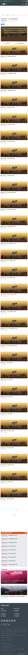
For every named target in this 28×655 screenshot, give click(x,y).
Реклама (21, 6)
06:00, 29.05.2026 (5, 597)
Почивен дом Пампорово (6, 637)
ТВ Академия (3, 633)
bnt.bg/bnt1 (3, 613)
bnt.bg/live (16, 610)
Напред (24, 631)
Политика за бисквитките (6, 647)
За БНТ (2, 629)
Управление (8, 631)
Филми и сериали (23, 629)
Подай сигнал (19, 631)
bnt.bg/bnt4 (16, 615)
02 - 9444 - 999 (5, 625)
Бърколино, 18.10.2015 (12, 20)
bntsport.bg (16, 608)
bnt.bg (2, 608)
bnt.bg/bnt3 (16, 613)
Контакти (13, 631)
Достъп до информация (11, 633)
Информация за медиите (6, 635)
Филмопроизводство (9, 629)
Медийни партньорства (20, 635)
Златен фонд (16, 629)
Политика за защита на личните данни (8, 645)
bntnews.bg (3, 610)
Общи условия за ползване (6, 643)
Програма (3, 631)
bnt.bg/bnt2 (3, 615)
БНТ (1, 1)
